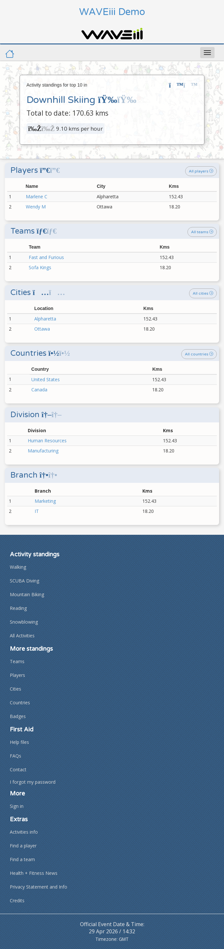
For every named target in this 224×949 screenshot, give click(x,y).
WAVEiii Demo (112, 12)
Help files (19, 742)
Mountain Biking (27, 594)
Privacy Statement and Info (38, 887)
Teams (17, 661)
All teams (202, 232)
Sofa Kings (40, 267)
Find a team (22, 859)
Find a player (23, 846)
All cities (203, 293)
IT (37, 511)
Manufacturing (43, 451)
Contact (18, 769)
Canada (39, 389)
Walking (18, 567)
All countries (199, 354)
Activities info (24, 832)
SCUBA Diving (24, 581)
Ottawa (42, 329)
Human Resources (47, 440)
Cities (15, 689)
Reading (18, 608)
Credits (17, 900)
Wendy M (36, 207)
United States (45, 379)
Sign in (17, 806)
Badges (18, 716)
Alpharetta (45, 319)
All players (201, 171)
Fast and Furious (46, 257)
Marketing (45, 501)
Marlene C (36, 196)
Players (17, 675)
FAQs (15, 756)
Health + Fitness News (33, 873)
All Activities (22, 635)
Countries (20, 702)
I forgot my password (33, 782)
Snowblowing (24, 622)
